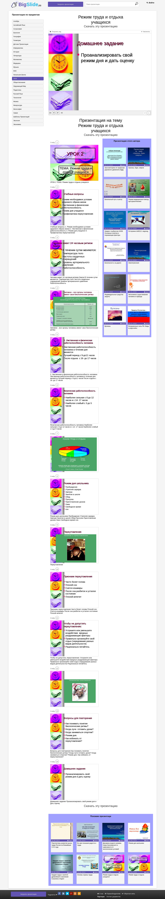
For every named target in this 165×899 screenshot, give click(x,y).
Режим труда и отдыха (136, 875)
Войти (150, 3)
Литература (17, 56)
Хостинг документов (113, 897)
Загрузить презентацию (65, 4)
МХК (14, 71)
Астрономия (17, 29)
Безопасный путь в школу (113, 199)
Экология (16, 120)
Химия (15, 113)
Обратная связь (128, 894)
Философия (17, 109)
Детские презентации (20, 44)
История (16, 52)
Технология (17, 98)
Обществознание (19, 82)
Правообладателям (112, 894)
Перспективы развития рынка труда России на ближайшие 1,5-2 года (62, 845)
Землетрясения (133, 263)
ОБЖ (15, 78)
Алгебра (16, 21)
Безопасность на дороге (113, 263)
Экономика (17, 124)
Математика (17, 59)
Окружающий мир (19, 86)
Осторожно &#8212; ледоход (138, 231)
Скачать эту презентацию (101, 26)
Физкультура (17, 105)
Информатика (18, 48)
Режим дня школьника (136, 843)
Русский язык (18, 94)
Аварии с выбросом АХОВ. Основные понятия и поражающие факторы (114, 233)
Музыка (16, 67)
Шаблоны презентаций (21, 117)
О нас (100, 894)
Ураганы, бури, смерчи (136, 168)
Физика (15, 101)
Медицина (16, 63)
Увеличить (145, 32)
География (17, 36)
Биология (16, 33)
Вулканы (107, 326)
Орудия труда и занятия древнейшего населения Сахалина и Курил (60, 877)
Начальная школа (19, 75)
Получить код (55, 32)
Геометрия (17, 40)
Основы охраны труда (84, 875)
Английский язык (19, 25)
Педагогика (17, 90)
